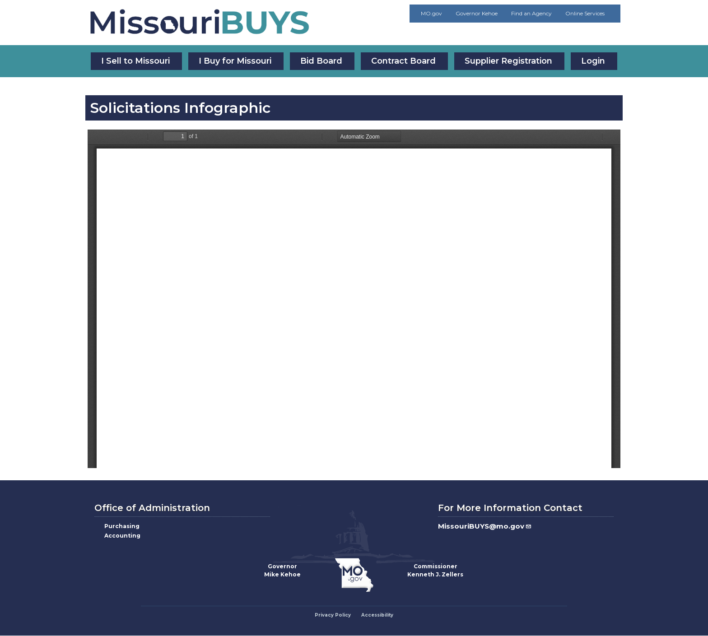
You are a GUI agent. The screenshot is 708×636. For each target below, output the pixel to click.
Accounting (122, 535)
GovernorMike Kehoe (282, 570)
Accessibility (377, 615)
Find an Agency (531, 13)
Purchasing (122, 526)
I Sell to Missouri (135, 61)
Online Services (585, 13)
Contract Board (403, 61)
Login (593, 61)
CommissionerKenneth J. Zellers (435, 570)
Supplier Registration (508, 61)
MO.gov (431, 13)
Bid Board (321, 61)
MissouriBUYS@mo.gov (485, 526)
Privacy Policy (333, 615)
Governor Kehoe (477, 13)
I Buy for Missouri (235, 61)
